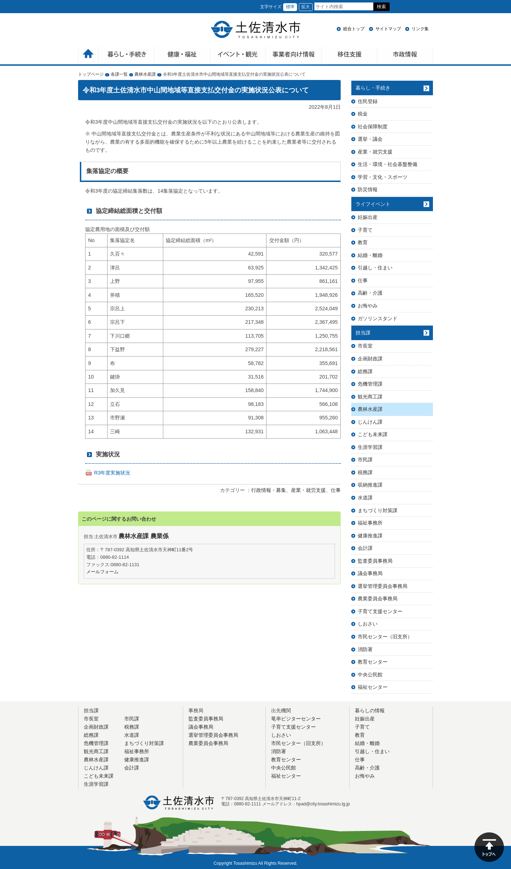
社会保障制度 (373, 126)
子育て (365, 230)
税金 (363, 114)
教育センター (373, 662)
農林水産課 (145, 74)
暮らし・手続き (373, 88)
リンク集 (420, 28)
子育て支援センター (380, 611)
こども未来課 (373, 434)
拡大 (305, 6)
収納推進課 (370, 485)
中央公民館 (370, 674)
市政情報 (405, 56)
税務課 (365, 472)
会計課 (365, 548)
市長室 (365, 346)
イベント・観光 (238, 56)
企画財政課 (370, 358)
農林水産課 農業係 (144, 536)
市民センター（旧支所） (385, 636)
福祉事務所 (370, 523)
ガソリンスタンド (377, 318)
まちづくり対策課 (377, 510)
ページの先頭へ (489, 847)
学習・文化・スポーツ (382, 177)
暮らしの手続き (126, 56)
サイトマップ (388, 28)
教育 (363, 242)
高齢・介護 (370, 293)
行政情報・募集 (268, 490)
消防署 (365, 649)
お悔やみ (368, 306)
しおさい (368, 624)
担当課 (363, 333)
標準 (290, 6)
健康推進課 (370, 535)
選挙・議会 (370, 139)
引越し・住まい (375, 267)
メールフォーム (102, 571)
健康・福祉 (182, 56)
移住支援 (349, 56)
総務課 (365, 371)
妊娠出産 (368, 217)
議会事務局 (370, 573)
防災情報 (368, 189)
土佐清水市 (255, 29)
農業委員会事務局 (377, 598)
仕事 (336, 490)
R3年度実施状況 (112, 473)
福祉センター (373, 687)
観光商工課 (370, 396)
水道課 (365, 497)
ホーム (88, 56)
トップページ (91, 74)
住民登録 (368, 101)
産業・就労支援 (308, 490)
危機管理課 (370, 384)
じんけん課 (370, 422)
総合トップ (353, 28)
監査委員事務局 (375, 561)
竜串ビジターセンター (296, 719)
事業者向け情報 (294, 56)
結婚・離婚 (370, 255)
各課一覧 (119, 74)
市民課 (365, 459)
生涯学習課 (370, 447)
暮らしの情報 (370, 710)
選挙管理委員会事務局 (382, 586)
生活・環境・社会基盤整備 (387, 164)
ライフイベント (373, 204)
